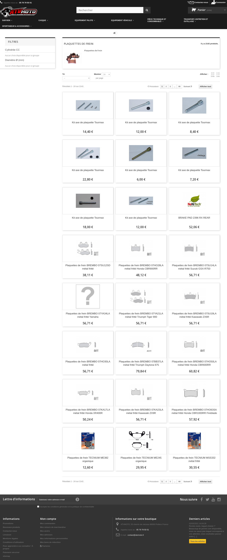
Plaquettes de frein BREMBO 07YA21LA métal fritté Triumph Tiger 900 (141, 315)
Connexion (221, 2)
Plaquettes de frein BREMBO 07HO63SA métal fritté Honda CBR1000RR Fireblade (194, 411)
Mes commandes (47, 523)
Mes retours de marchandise (53, 527)
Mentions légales (10, 538)
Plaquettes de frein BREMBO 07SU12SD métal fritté (87, 267)
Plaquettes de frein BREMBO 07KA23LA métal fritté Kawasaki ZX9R (141, 411)
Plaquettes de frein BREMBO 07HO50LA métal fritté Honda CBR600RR (194, 363)
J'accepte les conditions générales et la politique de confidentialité (66, 507)
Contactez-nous (201, 2)
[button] (163, 20)
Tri (63, 74)
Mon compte (48, 519)
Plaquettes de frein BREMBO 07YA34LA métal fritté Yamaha (88, 315)
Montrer (97, 74)
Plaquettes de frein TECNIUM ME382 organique (87, 459)
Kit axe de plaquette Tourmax (88, 122)
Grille (213, 74)
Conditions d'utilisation (13, 542)
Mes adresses (46, 535)
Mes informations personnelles (54, 538)
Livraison (7, 535)
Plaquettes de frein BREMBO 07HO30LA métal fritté (87, 363)
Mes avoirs (45, 531)
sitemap (6, 556)
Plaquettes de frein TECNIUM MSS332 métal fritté (194, 459)
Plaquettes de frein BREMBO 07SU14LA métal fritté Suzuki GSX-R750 (194, 267)
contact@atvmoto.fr (136, 535)
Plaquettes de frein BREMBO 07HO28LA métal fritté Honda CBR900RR (141, 267)
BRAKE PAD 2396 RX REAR (194, 217)
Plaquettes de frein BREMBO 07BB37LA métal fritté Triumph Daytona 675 (141, 363)
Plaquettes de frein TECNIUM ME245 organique (141, 459)
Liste (218, 74)
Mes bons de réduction (50, 542)
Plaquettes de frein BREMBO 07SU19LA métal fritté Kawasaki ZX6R (194, 315)
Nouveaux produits (11, 527)
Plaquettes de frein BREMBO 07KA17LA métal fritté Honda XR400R (88, 411)
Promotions (8, 523)
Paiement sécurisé (11, 552)
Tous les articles (197, 541)
